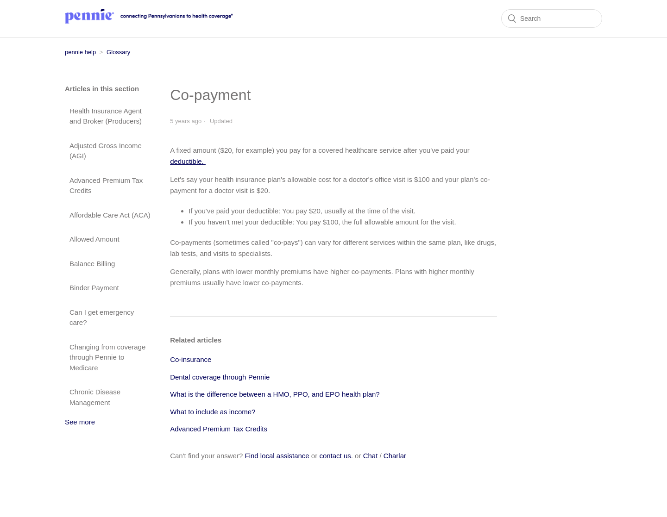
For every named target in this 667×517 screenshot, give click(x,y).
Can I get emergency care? (101, 317)
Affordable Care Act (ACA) (110, 215)
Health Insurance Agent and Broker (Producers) (105, 116)
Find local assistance (277, 456)
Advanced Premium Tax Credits (106, 185)
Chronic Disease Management (94, 397)
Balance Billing (92, 264)
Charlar (395, 456)
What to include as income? (212, 412)
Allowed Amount (94, 239)
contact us (335, 456)
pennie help (80, 52)
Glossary (118, 52)
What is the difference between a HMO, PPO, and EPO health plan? (274, 394)
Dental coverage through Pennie (220, 377)
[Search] (551, 18)
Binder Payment (94, 288)
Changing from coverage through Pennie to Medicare (107, 357)
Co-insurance (190, 359)
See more (80, 422)
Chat (370, 456)
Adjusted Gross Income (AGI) (105, 151)
